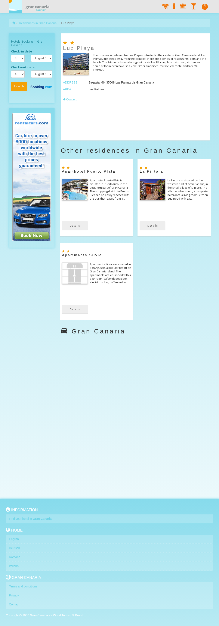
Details (75, 225)
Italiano (14, 566)
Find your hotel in (30, 518)
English (14, 539)
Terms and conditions (23, 586)
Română (14, 557)
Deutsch (14, 548)
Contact (70, 99)
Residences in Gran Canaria (38, 23)
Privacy (14, 595)
